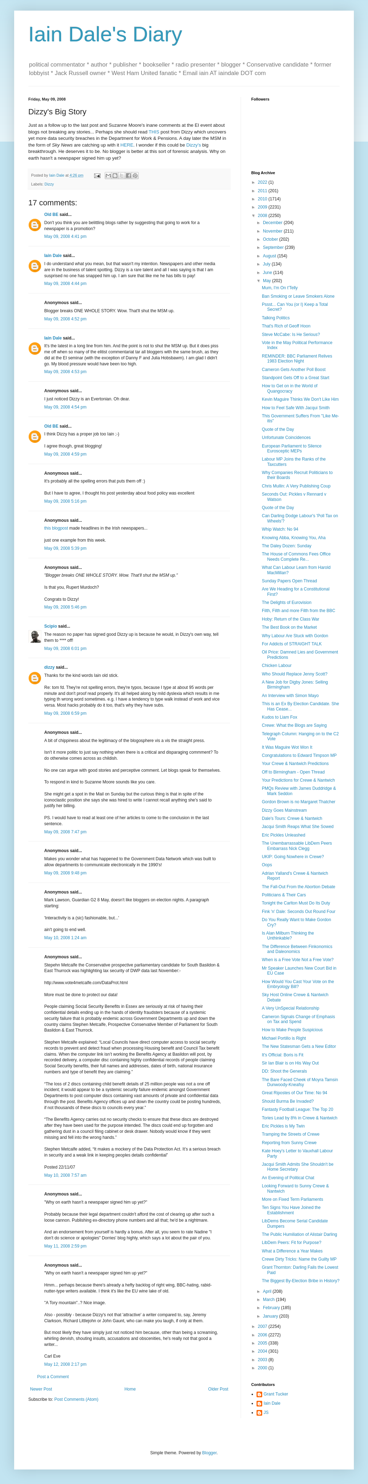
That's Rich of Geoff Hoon (286, 326)
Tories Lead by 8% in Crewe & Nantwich (299, 1117)
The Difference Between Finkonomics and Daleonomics (297, 949)
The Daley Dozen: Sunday (286, 545)
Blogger (209, 1452)
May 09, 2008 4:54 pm (65, 407)
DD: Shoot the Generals (284, 1071)
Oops (267, 864)
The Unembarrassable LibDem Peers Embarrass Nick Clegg (297, 846)
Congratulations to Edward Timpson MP (299, 755)
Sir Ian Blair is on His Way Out (290, 1063)
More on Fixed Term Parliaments (292, 1199)
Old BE (51, 214)
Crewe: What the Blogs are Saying (294, 725)
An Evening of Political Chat (288, 1177)
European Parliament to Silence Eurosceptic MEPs (292, 448)
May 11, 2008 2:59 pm (65, 1246)
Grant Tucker (276, 1394)
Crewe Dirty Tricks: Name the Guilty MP (299, 1259)
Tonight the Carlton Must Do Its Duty (296, 903)
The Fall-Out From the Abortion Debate (298, 886)
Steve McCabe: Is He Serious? (291, 334)
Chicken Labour (277, 665)
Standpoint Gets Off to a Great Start (295, 377)
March (269, 1299)
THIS (154, 132)
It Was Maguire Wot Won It (287, 747)
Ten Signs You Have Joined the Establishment (291, 1210)
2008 (263, 215)
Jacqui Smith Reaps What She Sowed (298, 826)
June (268, 272)
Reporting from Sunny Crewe (289, 1142)
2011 (263, 190)
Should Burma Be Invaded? (288, 1101)
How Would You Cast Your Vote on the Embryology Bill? (298, 984)
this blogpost (56, 528)
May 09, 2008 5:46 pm (65, 607)
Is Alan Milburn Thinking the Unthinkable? (288, 936)
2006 (263, 1334)
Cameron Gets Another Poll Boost (294, 369)
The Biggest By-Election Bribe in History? (300, 1280)
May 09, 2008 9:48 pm (65, 873)
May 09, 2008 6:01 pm (65, 648)
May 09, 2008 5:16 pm (65, 501)
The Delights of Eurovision (286, 602)
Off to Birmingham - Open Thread (293, 772)
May (267, 280)
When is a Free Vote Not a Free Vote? (298, 959)
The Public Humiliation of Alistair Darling (299, 1234)
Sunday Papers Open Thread (289, 580)
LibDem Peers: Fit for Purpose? (291, 1242)
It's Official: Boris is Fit (282, 1054)
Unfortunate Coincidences (286, 437)
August (270, 255)
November (273, 231)
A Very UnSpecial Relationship (290, 1008)
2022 (263, 182)
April (267, 1291)
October (271, 239)
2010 (263, 198)
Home (130, 1389)
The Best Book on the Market (289, 627)
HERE (126, 145)
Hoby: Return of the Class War (290, 619)
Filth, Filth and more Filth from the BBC (298, 610)
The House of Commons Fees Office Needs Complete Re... (296, 556)
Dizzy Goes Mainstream (284, 810)
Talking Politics (276, 317)
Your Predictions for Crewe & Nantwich (298, 780)
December (273, 222)
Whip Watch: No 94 (280, 529)
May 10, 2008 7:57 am (65, 1175)
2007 (263, 1326)
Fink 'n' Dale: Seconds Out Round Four (298, 911)
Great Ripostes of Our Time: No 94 (294, 1092)
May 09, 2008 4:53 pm (65, 371)
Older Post (218, 1389)
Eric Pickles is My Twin (283, 1126)
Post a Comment (53, 1376)
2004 (263, 1351)
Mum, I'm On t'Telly (280, 287)
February (272, 1307)
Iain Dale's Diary (105, 34)
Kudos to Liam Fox (279, 717)
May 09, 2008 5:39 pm (65, 548)
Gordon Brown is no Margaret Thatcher (298, 801)
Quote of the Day (278, 429)
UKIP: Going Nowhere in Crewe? (293, 856)
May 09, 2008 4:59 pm (65, 454)
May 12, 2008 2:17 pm (65, 1364)
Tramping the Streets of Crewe (291, 1134)
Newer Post (41, 1389)
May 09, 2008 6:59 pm (65, 713)
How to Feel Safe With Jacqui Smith (295, 407)
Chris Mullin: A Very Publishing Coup (296, 486)
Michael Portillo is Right (284, 1038)
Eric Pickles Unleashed (283, 835)
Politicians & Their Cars (284, 894)
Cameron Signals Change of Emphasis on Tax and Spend (298, 1019)
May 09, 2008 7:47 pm (65, 831)
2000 (263, 1367)
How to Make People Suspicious (292, 1029)
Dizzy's (193, 145)
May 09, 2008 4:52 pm (65, 318)
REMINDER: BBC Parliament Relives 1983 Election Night (297, 359)
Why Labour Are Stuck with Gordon (295, 635)
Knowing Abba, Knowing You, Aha (294, 537)
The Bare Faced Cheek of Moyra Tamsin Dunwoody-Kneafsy (300, 1082)
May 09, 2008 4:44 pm (65, 283)
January (271, 1316)
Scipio (50, 626)
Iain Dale (53, 255)
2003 (263, 1359)
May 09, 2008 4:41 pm (65, 236)
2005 (263, 1343)
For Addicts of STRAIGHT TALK (292, 643)
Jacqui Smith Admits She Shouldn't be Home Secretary (297, 1167)
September (274, 247)
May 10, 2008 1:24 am (65, 937)
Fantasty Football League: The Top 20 (297, 1109)
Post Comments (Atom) (76, 1399)
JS (266, 1412)
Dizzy (49, 184)
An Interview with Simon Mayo (290, 695)
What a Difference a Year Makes (292, 1251)
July (267, 264)
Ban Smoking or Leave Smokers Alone (298, 296)
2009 (263, 207)
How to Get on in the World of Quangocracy (289, 388)
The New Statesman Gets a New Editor (299, 1046)
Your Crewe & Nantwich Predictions (295, 763)
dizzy (49, 667)
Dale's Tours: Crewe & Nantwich (292, 818)
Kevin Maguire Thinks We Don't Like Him (300, 399)
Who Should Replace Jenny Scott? (294, 674)
